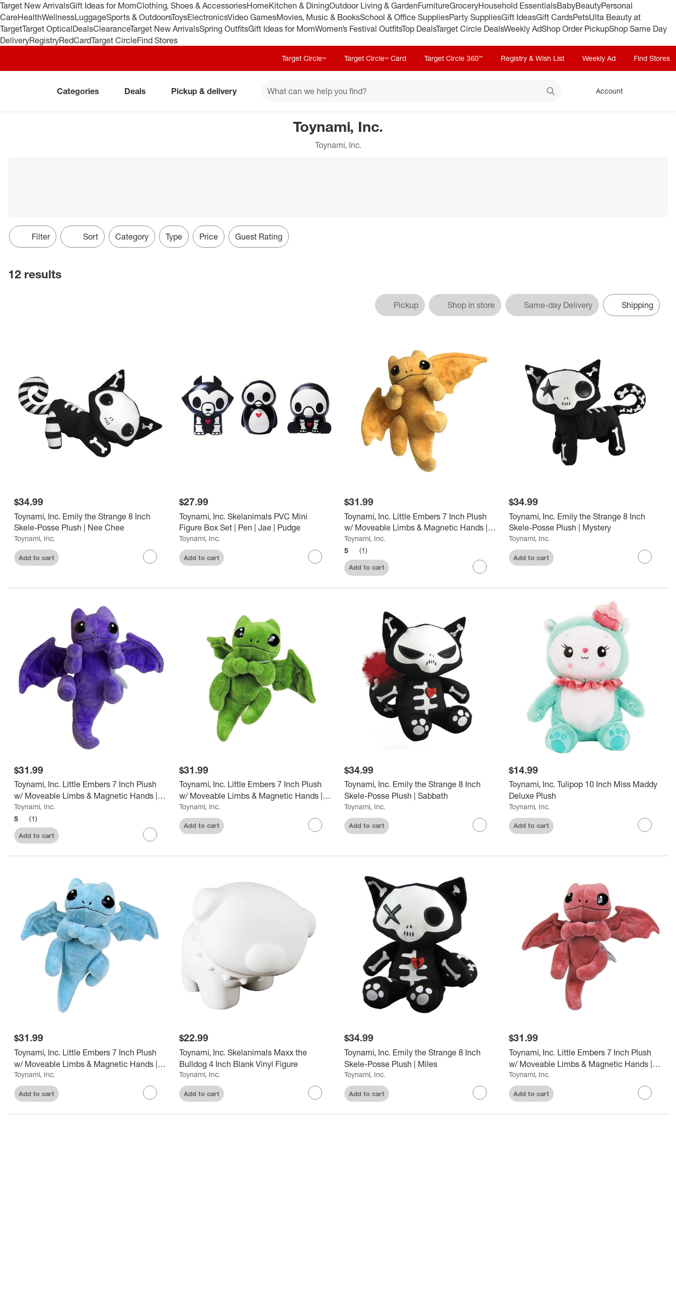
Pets (581, 17)
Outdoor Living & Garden (373, 6)
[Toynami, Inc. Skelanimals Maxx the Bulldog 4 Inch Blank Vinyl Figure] (255, 1058)
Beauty (588, 6)
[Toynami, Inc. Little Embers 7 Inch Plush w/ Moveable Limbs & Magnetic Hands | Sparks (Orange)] (420, 522)
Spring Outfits (223, 29)
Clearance (111, 29)
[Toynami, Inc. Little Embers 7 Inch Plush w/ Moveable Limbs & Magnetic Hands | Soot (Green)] (255, 790)
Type (174, 237)
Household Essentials (517, 6)
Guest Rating (258, 237)
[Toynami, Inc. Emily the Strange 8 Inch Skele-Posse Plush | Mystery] (585, 522)
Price (208, 237)
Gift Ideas (518, 17)
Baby (566, 6)
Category (131, 237)
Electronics (207, 17)
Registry (44, 40)
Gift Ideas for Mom (102, 6)
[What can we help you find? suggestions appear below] (411, 91)
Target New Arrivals (34, 6)
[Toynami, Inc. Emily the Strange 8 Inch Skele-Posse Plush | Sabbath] (420, 790)
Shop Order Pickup (575, 29)
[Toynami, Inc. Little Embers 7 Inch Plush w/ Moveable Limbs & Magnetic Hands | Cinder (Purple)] (90, 790)
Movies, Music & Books (318, 17)
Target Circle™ (304, 58)
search (551, 92)
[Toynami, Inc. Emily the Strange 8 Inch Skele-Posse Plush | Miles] (420, 1058)
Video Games (252, 17)
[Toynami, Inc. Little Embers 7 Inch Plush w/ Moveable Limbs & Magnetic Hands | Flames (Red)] (585, 1058)
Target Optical (47, 29)
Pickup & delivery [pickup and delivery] (208, 91)
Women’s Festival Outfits (358, 29)
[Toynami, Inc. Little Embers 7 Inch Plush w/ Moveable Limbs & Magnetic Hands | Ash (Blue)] (90, 1058)
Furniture (433, 6)
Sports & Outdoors (138, 17)
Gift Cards (554, 17)
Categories (82, 91)
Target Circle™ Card (375, 58)
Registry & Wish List (532, 58)
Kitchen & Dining (299, 6)
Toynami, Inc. (34, 538)
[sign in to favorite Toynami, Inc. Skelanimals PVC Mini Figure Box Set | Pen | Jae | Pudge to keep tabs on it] (315, 557)
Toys (179, 17)
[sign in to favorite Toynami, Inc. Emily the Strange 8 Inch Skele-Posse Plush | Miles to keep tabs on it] (480, 1093)
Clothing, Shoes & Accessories (191, 6)
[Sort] (82, 236)
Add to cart (36, 558)
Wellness (58, 17)
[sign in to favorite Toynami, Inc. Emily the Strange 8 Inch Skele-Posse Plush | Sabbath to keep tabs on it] (480, 825)
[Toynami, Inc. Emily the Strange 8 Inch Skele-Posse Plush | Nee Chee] (90, 522)
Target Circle (114, 40)
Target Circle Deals (470, 29)
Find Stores (157, 40)
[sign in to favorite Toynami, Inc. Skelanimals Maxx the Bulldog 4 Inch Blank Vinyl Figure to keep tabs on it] (315, 1093)
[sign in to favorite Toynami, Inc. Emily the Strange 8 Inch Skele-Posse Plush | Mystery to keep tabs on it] (645, 557)
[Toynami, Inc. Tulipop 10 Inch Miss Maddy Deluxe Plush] (585, 790)
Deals (82, 29)
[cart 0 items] (655, 91)
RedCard (75, 40)
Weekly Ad (523, 29)
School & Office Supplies (404, 17)
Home (258, 6)
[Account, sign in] (604, 91)
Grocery (463, 6)
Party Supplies (475, 17)
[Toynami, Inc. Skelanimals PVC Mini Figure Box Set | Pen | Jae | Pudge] (255, 522)
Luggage (90, 17)
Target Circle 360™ (453, 58)
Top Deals (419, 29)
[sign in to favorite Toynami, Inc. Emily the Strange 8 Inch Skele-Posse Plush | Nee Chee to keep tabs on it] (150, 557)
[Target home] (22, 91)
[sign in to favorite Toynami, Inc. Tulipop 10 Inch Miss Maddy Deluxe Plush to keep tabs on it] (645, 825)
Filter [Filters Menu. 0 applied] (33, 237)
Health (30, 17)
